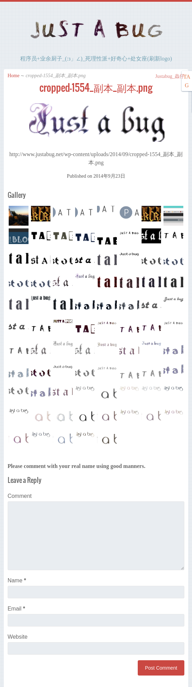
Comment (20, 496)
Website (18, 637)
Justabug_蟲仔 (166, 76)
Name (17, 580)
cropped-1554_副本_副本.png (95, 87)
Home (13, 75)
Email (16, 609)
